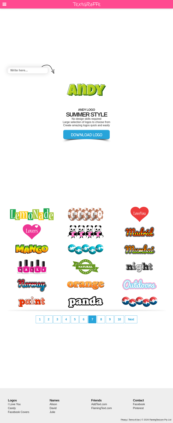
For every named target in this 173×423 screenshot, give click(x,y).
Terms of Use (134, 419)
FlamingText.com (101, 408)
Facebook (139, 404)
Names (54, 400)
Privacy (124, 419)
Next (131, 319)
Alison (53, 404)
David (53, 408)
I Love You (14, 404)
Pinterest (138, 408)
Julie (52, 412)
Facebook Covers (18, 412)
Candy (12, 408)
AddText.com (99, 404)
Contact (138, 400)
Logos (12, 400)
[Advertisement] (86, 38)
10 (119, 319)
